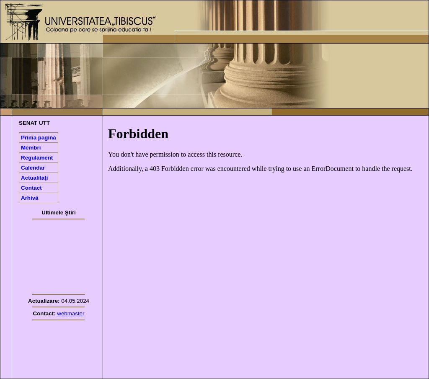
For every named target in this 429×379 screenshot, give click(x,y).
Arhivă (29, 198)
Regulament (37, 158)
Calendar (33, 168)
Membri (31, 147)
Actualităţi (34, 178)
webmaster (70, 313)
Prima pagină (38, 137)
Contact (31, 188)
